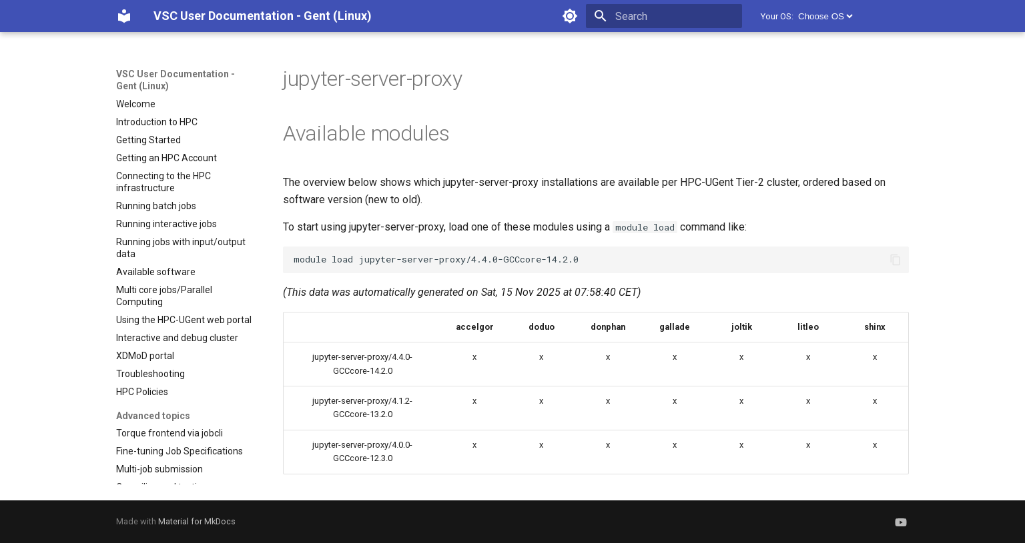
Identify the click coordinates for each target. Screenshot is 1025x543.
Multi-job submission (159, 469)
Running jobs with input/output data (181, 248)
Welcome (135, 104)
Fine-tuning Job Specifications (179, 451)
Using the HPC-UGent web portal (184, 319)
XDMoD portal (145, 355)
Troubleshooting (150, 373)
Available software (156, 272)
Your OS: (777, 16)
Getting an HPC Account (166, 158)
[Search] (664, 16)
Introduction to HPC (157, 122)
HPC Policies (142, 391)
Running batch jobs (156, 206)
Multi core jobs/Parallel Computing (164, 295)
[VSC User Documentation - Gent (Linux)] (124, 16)
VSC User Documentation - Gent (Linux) (175, 80)
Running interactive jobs (166, 224)
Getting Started (148, 140)
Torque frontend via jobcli (169, 433)
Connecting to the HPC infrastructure (163, 182)
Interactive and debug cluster (177, 337)
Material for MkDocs (197, 521)
